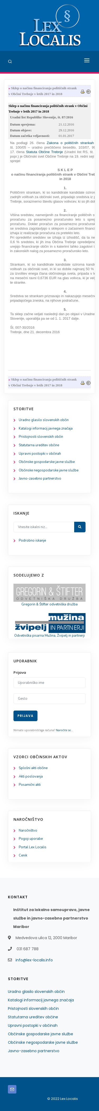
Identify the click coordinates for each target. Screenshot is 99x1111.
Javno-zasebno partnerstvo (40, 478)
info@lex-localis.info (34, 960)
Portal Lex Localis (32, 847)
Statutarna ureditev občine (39, 445)
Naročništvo (28, 830)
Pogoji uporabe (31, 838)
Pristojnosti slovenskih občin (41, 436)
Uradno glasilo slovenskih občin (44, 420)
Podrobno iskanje (32, 540)
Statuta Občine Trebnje (44, 152)
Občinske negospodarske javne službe (48, 470)
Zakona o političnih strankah (70, 143)
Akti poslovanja (31, 776)
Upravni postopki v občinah (40, 453)
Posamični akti (30, 784)
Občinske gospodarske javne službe (47, 461)
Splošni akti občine (33, 768)
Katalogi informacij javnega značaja (46, 428)
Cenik (23, 855)
